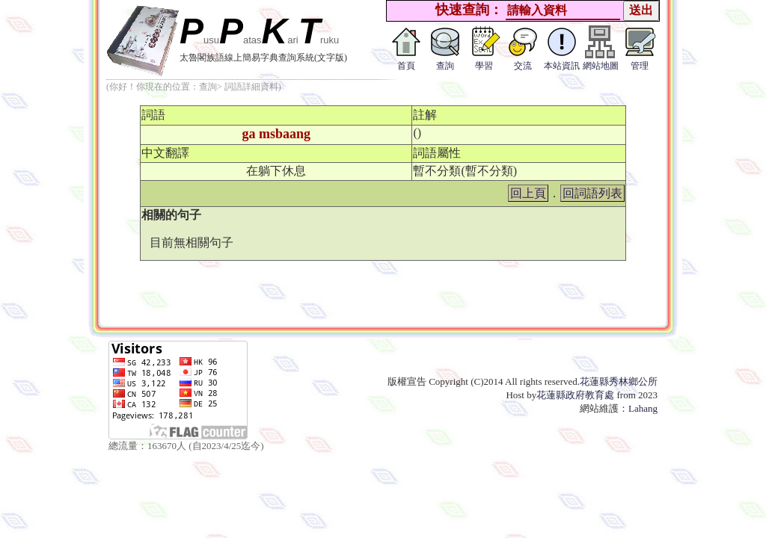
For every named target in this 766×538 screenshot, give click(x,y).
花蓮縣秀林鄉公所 (619, 381)
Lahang (643, 408)
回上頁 (528, 193)
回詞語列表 (592, 193)
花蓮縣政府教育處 (575, 395)
